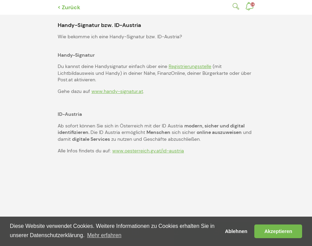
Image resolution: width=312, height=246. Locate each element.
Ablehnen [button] (236, 231)
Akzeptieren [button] (278, 231)
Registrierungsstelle (190, 66)
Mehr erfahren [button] (104, 235)
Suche (234, 6)
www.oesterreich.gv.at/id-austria (148, 151)
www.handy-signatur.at (117, 91)
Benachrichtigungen (253, 4)
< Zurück (69, 7)
